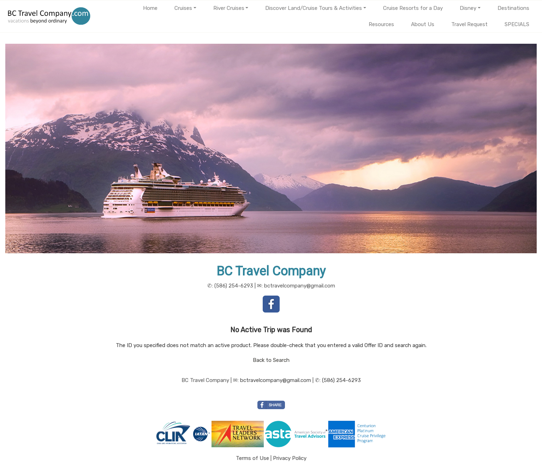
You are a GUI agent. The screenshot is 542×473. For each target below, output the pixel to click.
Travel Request (469, 24)
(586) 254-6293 (341, 380)
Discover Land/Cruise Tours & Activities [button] (313, 8)
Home (150, 8)
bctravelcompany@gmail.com (275, 380)
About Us (422, 24)
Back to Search (271, 360)
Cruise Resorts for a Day (413, 8)
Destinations (513, 8)
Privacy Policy (289, 458)
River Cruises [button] (228, 8)
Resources (381, 24)
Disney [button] (468, 8)
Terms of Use (252, 458)
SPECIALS (517, 24)
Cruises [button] (183, 8)
